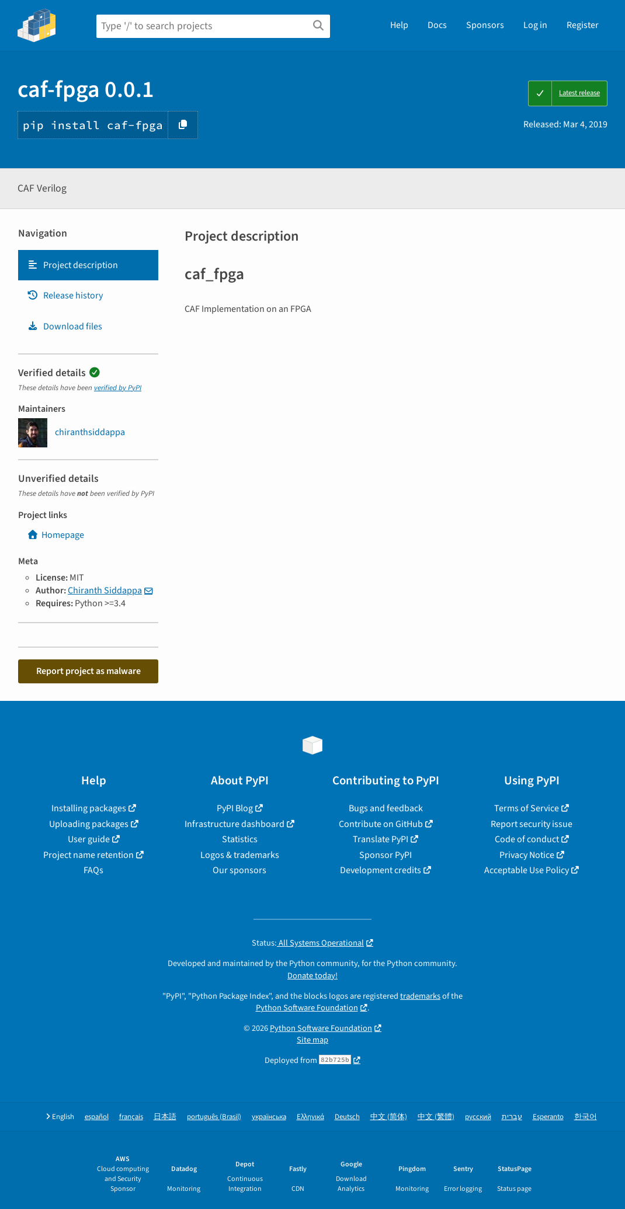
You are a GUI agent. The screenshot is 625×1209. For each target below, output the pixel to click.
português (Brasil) (214, 1117)
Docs (437, 25)
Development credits (380, 870)
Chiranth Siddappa (105, 590)
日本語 (165, 1117)
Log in (535, 25)
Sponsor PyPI (385, 855)
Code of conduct (527, 839)
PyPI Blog (235, 808)
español (97, 1117)
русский (478, 1117)
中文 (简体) (388, 1117)
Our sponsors (239, 870)
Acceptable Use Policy (526, 870)
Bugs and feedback (386, 808)
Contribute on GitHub (381, 824)
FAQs (93, 870)
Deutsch (347, 1117)
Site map (312, 1040)
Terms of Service (526, 808)
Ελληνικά (310, 1117)
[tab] (88, 265)
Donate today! (312, 976)
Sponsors (485, 25)
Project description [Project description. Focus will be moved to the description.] (72, 265)
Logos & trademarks (239, 855)
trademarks (420, 996)
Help (399, 25)
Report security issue (531, 824)
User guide (89, 839)
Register (583, 25)
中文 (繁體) (436, 1117)
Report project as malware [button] (88, 671)
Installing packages (88, 808)
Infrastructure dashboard (234, 824)
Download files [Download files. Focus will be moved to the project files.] (64, 326)
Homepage (55, 535)
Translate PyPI (380, 839)
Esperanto (548, 1117)
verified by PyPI (117, 388)
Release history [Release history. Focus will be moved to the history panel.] (65, 295)
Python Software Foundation (307, 1008)
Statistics (240, 839)
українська (269, 1117)
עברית (512, 1117)
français (131, 1117)
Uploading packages (89, 824)
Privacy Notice (526, 855)
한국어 (585, 1117)
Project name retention (88, 855)
